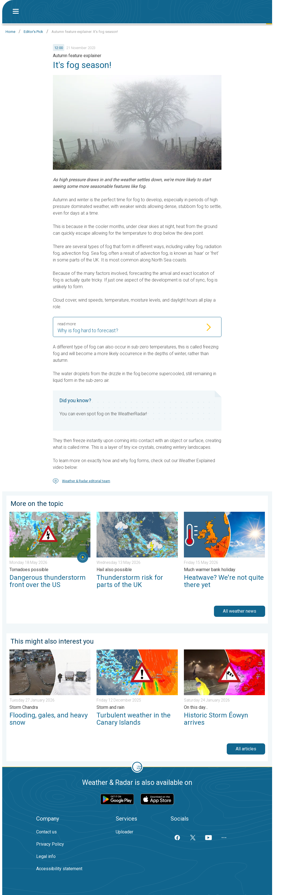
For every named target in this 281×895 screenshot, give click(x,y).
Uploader (124, 832)
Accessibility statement (59, 868)
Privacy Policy (50, 844)
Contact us (46, 832)
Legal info (46, 856)
